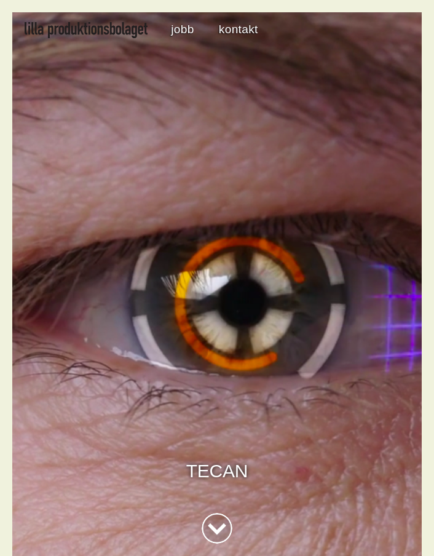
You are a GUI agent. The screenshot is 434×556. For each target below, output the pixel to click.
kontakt (238, 29)
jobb (182, 29)
